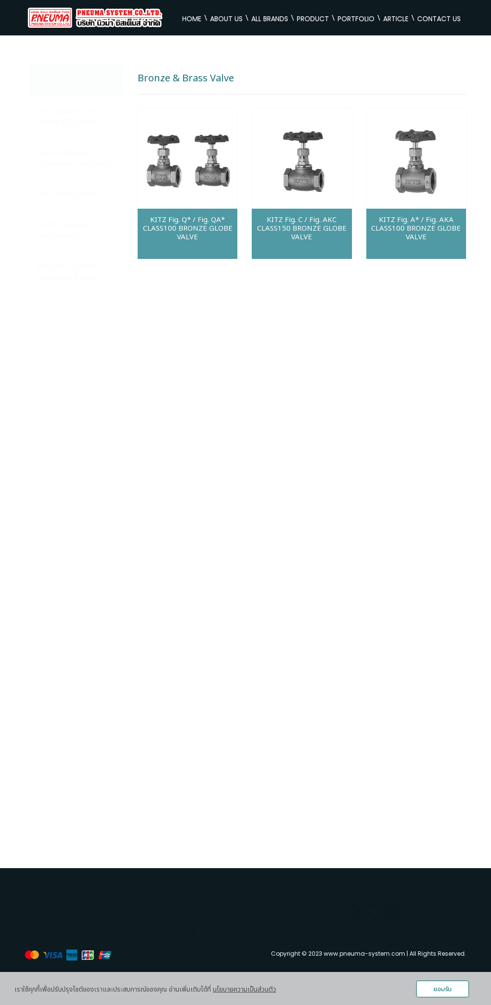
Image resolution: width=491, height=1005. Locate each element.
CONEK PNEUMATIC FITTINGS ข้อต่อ (77, 608)
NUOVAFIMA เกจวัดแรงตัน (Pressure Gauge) (76, 525)
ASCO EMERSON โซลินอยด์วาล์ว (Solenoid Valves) (77, 697)
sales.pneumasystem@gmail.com (260, 930)
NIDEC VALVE (77, 345)
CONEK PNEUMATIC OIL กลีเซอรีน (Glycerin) (77, 567)
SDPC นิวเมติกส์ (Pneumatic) (77, 231)
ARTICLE (396, 18)
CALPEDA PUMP (66, 821)
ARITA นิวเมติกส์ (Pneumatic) (77, 412)
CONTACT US (439, 18)
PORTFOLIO (356, 18)
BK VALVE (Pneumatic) (77, 311)
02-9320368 (226, 908)
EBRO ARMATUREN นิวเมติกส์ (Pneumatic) (77, 453)
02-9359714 (265, 908)
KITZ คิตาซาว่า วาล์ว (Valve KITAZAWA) (77, 117)
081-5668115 (265, 916)
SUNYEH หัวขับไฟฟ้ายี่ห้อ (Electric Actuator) (76, 744)
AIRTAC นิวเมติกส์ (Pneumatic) (66, 785)
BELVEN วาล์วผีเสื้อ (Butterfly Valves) (68, 272)
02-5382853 (226, 916)
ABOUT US (226, 18)
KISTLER (77, 376)
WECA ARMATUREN (72, 489)
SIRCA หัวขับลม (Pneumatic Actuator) (77, 158)
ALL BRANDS (269, 18)
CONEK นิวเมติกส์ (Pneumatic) (77, 650)
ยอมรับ (442, 989)
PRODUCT (313, 18)
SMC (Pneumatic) (77, 195)
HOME (191, 18)
